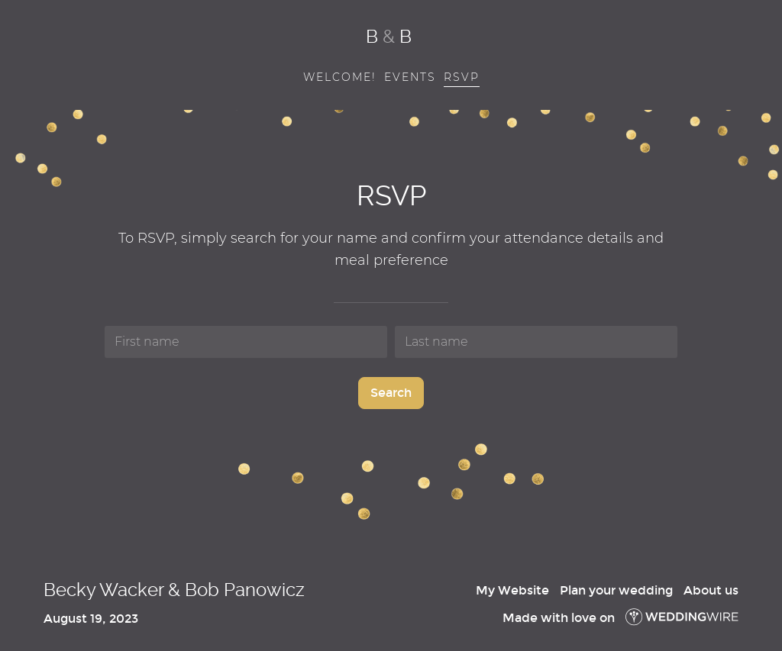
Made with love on (620, 618)
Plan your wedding (616, 590)
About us (710, 590)
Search (391, 392)
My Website (512, 590)
